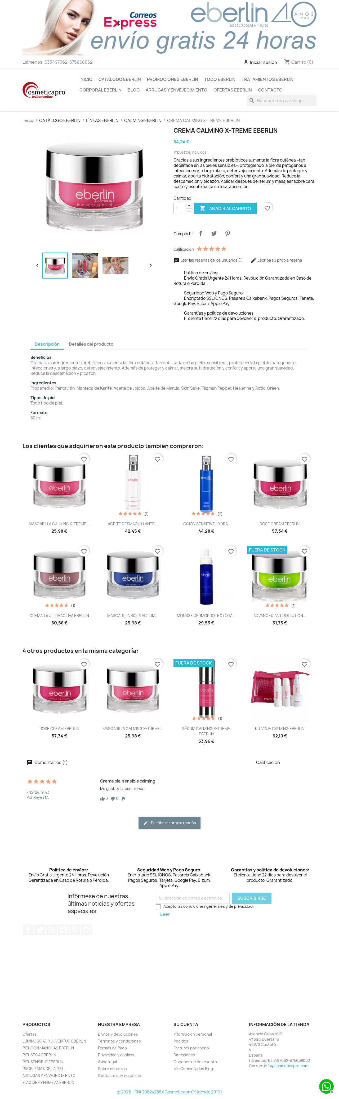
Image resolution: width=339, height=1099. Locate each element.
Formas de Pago (112, 1047)
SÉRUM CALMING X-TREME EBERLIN (206, 731)
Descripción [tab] (47, 344)
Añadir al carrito (225, 208)
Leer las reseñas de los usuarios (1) (208, 260)
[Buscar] (281, 100)
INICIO (85, 79)
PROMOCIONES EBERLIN (172, 79)
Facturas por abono (191, 1047)
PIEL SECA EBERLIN (39, 1054)
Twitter (40, 929)
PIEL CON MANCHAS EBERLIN (48, 1047)
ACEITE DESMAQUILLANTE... (133, 523)
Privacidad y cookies (116, 1054)
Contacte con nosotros (119, 1075)
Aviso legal (107, 1061)
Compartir (200, 233)
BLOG (134, 90)
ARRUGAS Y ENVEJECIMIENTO (176, 90)
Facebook (28, 929)
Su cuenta (185, 1024)
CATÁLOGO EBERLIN (120, 79)
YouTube (63, 929)
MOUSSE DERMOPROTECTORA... (206, 615)
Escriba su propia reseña (276, 260)
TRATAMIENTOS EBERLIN (267, 79)
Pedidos (180, 1041)
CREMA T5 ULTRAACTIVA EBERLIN (59, 615)
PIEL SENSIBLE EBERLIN (43, 1061)
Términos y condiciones (119, 1041)
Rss (51, 929)
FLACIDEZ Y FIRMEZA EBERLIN (48, 1082)
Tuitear (214, 233)
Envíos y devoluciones (118, 1034)
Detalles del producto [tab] (91, 344)
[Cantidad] (179, 208)
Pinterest (227, 233)
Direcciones (184, 1054)
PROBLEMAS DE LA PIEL (43, 1068)
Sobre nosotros (112, 1068)
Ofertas (30, 1034)
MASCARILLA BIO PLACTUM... (132, 615)
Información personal (192, 1034)
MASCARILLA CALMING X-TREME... (59, 523)
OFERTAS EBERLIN (232, 90)
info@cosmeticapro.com (286, 1065)
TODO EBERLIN (219, 79)
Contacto (270, 90)
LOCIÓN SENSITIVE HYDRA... (206, 523)
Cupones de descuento (195, 1061)
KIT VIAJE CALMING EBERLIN (279, 728)
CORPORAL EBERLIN (100, 90)
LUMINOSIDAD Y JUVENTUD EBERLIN (54, 1041)
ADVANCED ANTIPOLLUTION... (279, 615)
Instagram (86, 929)
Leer (165, 914)
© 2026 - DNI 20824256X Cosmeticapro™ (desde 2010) (169, 1092)
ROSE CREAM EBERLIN (280, 523)
